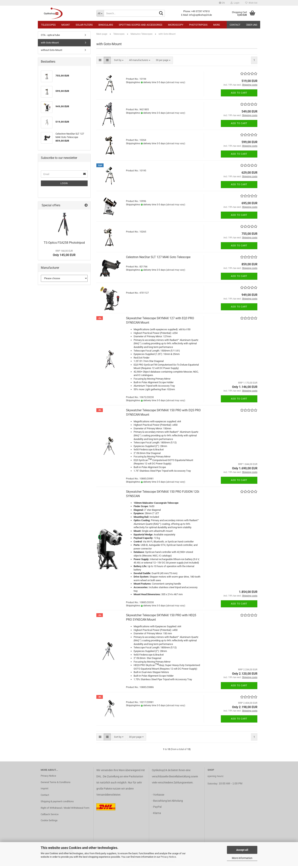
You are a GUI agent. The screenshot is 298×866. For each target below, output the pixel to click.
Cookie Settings (49, 820)
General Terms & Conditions (56, 782)
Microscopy (175, 24)
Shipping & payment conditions (57, 801)
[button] (222, 3)
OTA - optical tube (50, 35)
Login (64, 183)
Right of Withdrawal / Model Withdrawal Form (65, 807)
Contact (235, 24)
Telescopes (48, 24)
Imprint (44, 788)
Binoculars (105, 24)
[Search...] (100, 13)
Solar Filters (84, 24)
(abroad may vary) (175, 82)
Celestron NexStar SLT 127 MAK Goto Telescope (158, 257)
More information (242, 858)
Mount (65, 24)
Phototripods (198, 24)
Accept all (242, 849)
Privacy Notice (168, 856)
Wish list (251, 3)
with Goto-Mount (50, 42)
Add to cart (239, 92)
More (216, 24)
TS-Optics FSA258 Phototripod (64, 242)
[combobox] (119, 60)
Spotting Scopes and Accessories (140, 24)
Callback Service (50, 814)
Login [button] (235, 3)
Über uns (251, 24)
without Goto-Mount (51, 50)
